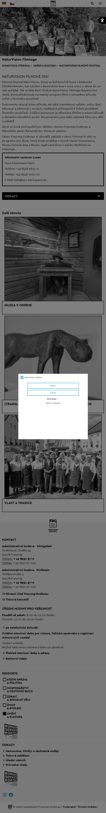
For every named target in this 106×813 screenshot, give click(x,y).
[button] (102, 20)
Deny (53, 385)
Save (53, 393)
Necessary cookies (31, 377)
